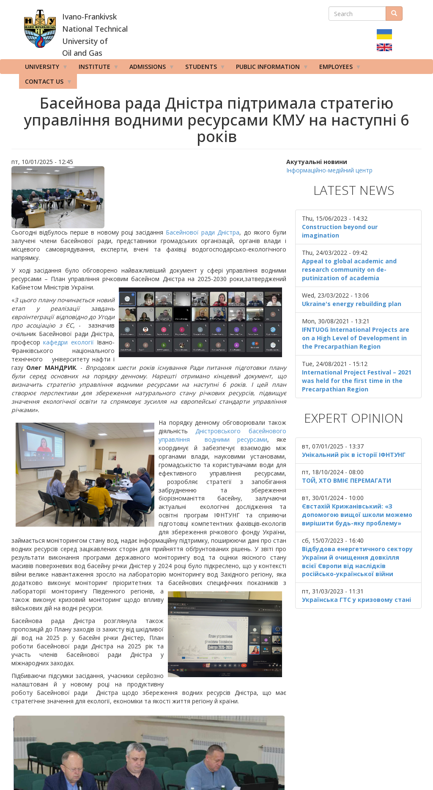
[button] (148, 197)
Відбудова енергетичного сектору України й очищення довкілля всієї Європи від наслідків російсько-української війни (357, 561)
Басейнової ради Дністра (202, 232)
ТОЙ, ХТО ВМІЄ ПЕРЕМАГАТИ (346, 480)
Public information (269, 68)
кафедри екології (68, 342)
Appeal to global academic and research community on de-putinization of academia (349, 269)
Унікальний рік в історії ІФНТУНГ (354, 455)
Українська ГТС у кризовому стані (356, 600)
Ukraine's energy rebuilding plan (351, 304)
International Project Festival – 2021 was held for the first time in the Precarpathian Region (356, 380)
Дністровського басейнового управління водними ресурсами (222, 435)
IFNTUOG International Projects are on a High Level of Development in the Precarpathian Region (355, 337)
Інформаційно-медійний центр (329, 170)
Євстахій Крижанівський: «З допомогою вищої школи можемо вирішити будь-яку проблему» (357, 514)
